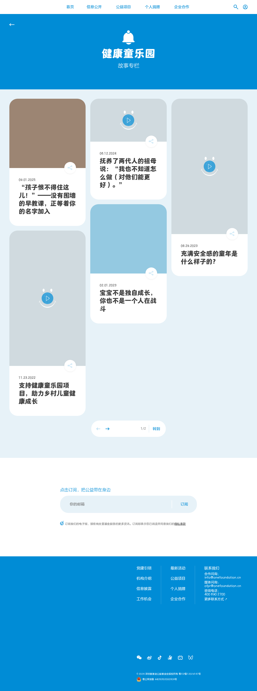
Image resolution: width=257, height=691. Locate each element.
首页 (70, 7)
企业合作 (181, 7)
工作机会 (144, 599)
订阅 (184, 504)
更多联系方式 (215, 599)
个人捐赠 (152, 7)
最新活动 (177, 568)
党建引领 (144, 568)
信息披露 (144, 589)
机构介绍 (144, 578)
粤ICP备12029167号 (190, 674)
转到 (156, 429)
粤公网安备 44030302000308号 (159, 679)
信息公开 (94, 7)
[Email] (116, 504)
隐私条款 (180, 524)
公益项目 (123, 7)
